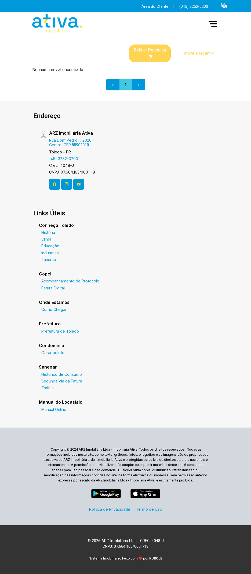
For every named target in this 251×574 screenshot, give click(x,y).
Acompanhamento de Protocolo (70, 281)
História (48, 232)
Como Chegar (54, 309)
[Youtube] (78, 184)
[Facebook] (54, 184)
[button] (224, 5)
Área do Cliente (154, 6)
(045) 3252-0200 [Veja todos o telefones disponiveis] (193, 6)
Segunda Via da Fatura (61, 381)
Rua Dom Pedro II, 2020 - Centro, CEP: (71, 142)
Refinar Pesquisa (150, 53)
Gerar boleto (52, 352)
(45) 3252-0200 (63, 158)
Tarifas (47, 387)
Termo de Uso (149, 509)
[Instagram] (66, 184)
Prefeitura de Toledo (60, 331)
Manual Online (53, 409)
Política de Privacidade (109, 509)
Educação (50, 246)
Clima (46, 239)
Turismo (48, 259)
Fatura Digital (53, 288)
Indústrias (50, 253)
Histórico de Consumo (61, 374)
